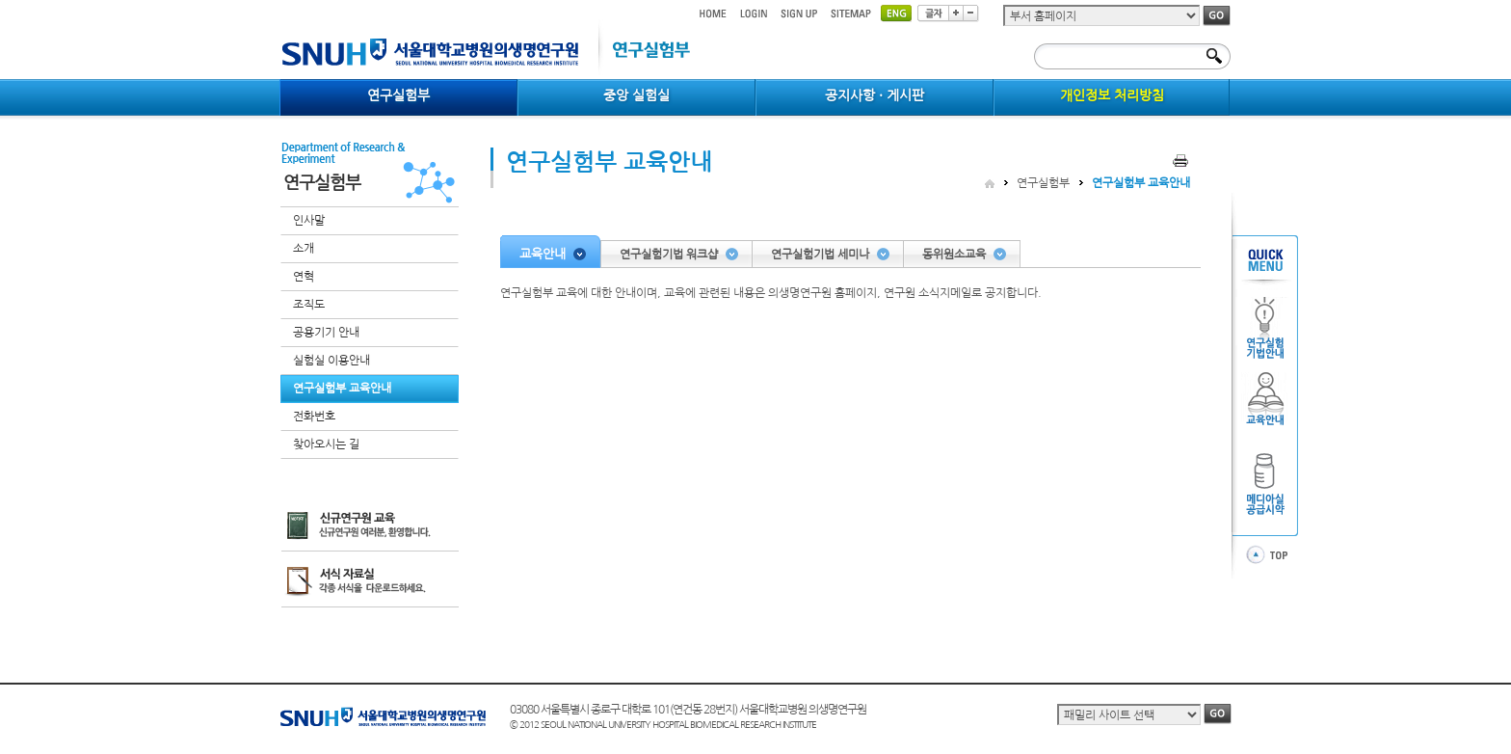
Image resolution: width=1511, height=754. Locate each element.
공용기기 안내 (326, 332)
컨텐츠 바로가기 (279, 0)
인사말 (309, 221)
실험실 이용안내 (331, 360)
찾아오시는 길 (326, 444)
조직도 (309, 304)
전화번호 (314, 416)
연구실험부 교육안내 (342, 388)
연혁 (303, 277)
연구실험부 (1043, 183)
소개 (303, 249)
